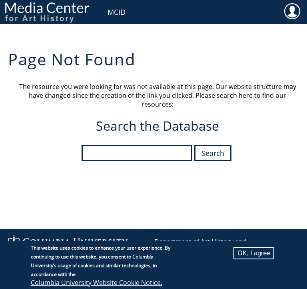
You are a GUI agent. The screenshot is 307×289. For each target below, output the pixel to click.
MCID (117, 12)
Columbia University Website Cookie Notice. (96, 284)
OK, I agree (253, 254)
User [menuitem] (292, 11)
